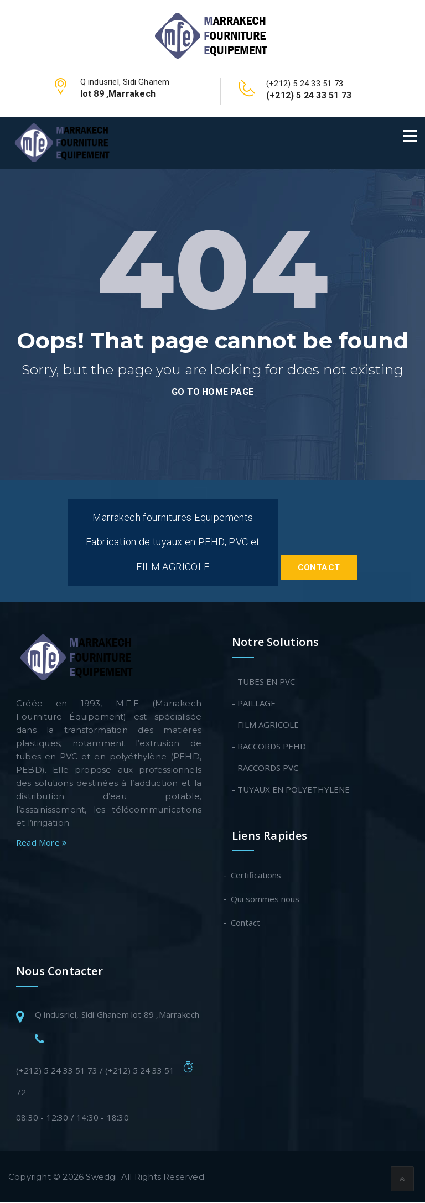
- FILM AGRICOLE (265, 725)
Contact (319, 569)
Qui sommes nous (265, 899)
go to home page (212, 392)
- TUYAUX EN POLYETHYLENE (291, 789)
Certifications (256, 875)
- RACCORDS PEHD (269, 746)
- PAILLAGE (254, 703)
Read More (41, 842)
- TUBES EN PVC (263, 682)
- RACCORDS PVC (265, 768)
